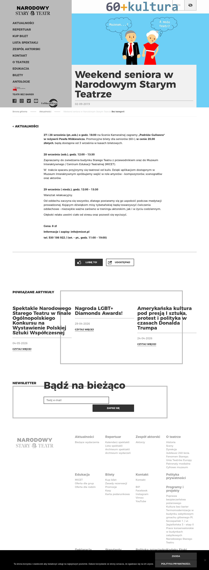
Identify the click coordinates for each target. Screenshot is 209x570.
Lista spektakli (25, 43)
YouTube (36, 102)
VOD (43, 102)
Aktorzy (140, 433)
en (178, 5)
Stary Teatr (34, 10)
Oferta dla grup (84, 474)
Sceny (169, 437)
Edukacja (20, 69)
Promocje (111, 477)
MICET (79, 470)
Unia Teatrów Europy (179, 451)
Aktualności (23, 24)
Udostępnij (122, 262)
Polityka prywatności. (176, 564)
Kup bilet (20, 37)
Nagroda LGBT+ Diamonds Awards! (99, 310)
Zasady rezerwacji (116, 474)
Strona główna (20, 111)
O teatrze (20, 63)
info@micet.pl (80, 231)
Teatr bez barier (22, 95)
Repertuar (21, 30)
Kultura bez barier (177, 496)
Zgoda (176, 556)
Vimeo (29, 102)
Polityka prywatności (176, 467)
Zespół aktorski (26, 50)
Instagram (22, 102)
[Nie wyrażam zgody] (205, 560)
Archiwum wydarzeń (118, 444)
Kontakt (19, 56)
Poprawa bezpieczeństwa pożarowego (176, 490)
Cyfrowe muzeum (177, 458)
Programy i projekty (175, 479)
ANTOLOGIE (21, 82)
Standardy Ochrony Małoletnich (115, 543)
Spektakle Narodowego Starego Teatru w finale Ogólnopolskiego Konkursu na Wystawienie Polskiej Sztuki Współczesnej (42, 320)
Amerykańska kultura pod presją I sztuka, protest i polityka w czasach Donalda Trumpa (164, 317)
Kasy (108, 481)
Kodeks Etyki (177, 539)
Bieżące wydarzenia (87, 433)
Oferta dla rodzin (85, 477)
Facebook (14, 102)
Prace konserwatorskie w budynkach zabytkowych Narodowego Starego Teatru (180, 525)
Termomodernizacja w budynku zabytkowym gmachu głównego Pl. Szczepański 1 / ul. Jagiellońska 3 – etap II (180, 507)
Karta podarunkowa (117, 484)
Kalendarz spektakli (117, 433)
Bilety (17, 76)
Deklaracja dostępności (85, 541)
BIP (138, 477)
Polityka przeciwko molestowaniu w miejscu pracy (150, 545)
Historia (170, 433)
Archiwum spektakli (117, 440)
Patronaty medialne (178, 454)
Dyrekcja (171, 440)
